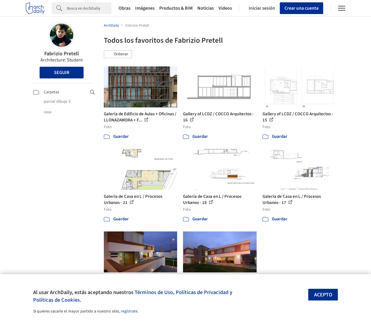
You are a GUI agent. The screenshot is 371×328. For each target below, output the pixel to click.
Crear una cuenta (301, 8)
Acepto (323, 294)
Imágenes (145, 8)
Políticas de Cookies (56, 300)
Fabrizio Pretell (61, 53)
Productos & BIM (176, 8)
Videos (225, 8)
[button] (118, 54)
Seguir (61, 72)
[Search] (89, 8)
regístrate (129, 311)
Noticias (205, 8)
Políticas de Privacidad (202, 292)
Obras (124, 8)
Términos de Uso (154, 292)
